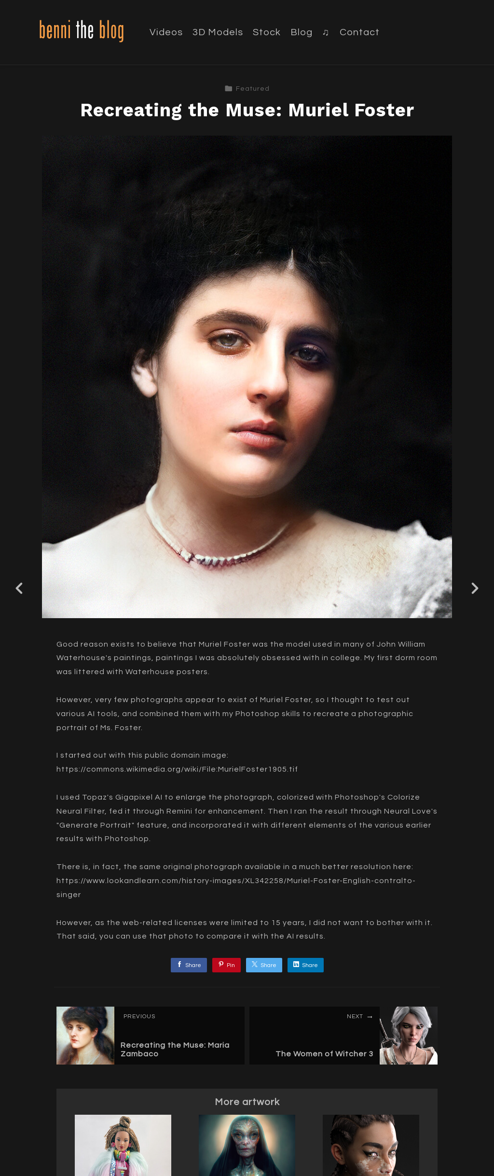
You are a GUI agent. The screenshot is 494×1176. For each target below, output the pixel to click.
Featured (247, 88)
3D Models (217, 32)
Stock (267, 32)
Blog (301, 32)
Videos (166, 32)
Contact (360, 32)
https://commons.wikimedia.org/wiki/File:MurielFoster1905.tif (177, 769)
